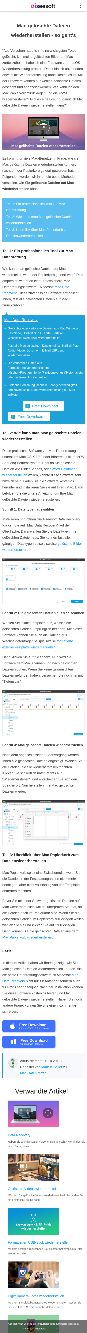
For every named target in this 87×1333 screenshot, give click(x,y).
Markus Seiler (51, 1067)
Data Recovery (19, 1135)
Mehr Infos (40, 1328)
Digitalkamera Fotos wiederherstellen (36, 1296)
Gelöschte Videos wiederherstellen (34, 1189)
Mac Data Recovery (21, 320)
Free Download (45, 406)
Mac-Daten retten (33, 1073)
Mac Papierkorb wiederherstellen (27, 937)
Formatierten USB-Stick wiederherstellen (39, 1242)
